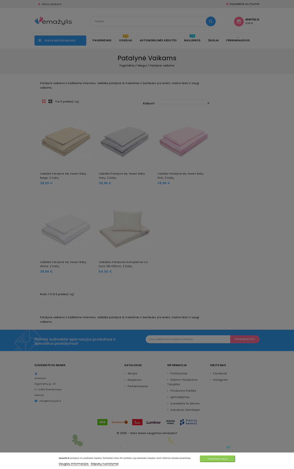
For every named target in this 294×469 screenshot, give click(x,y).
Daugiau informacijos (74, 464)
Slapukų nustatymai (104, 464)
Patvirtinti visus (217, 459)
